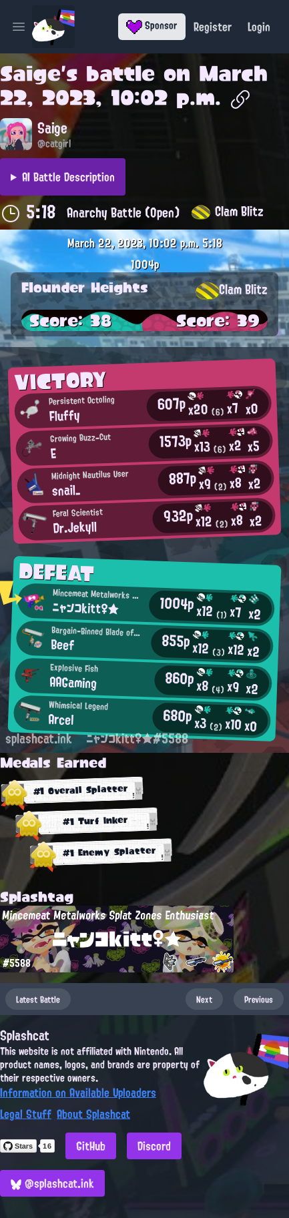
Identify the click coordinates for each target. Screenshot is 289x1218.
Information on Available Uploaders (78, 1093)
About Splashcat (93, 1114)
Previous (258, 999)
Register (213, 26)
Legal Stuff (25, 1114)
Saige (30, 73)
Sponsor (152, 25)
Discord (154, 1146)
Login (259, 26)
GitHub (90, 1146)
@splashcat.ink (52, 1183)
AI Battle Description (68, 177)
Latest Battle (38, 999)
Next (204, 999)
